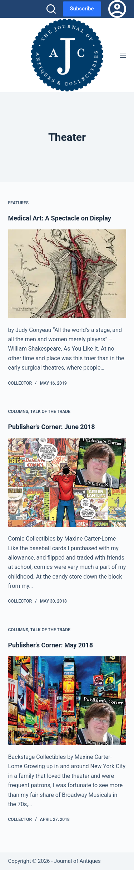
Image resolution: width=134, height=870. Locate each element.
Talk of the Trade (50, 411)
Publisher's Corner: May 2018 (50, 645)
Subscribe (82, 8)
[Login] (117, 9)
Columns (18, 411)
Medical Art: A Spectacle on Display (59, 218)
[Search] (51, 9)
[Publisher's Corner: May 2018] (67, 700)
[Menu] (123, 55)
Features (18, 202)
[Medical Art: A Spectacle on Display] (67, 273)
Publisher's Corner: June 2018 (51, 427)
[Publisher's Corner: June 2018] (67, 482)
